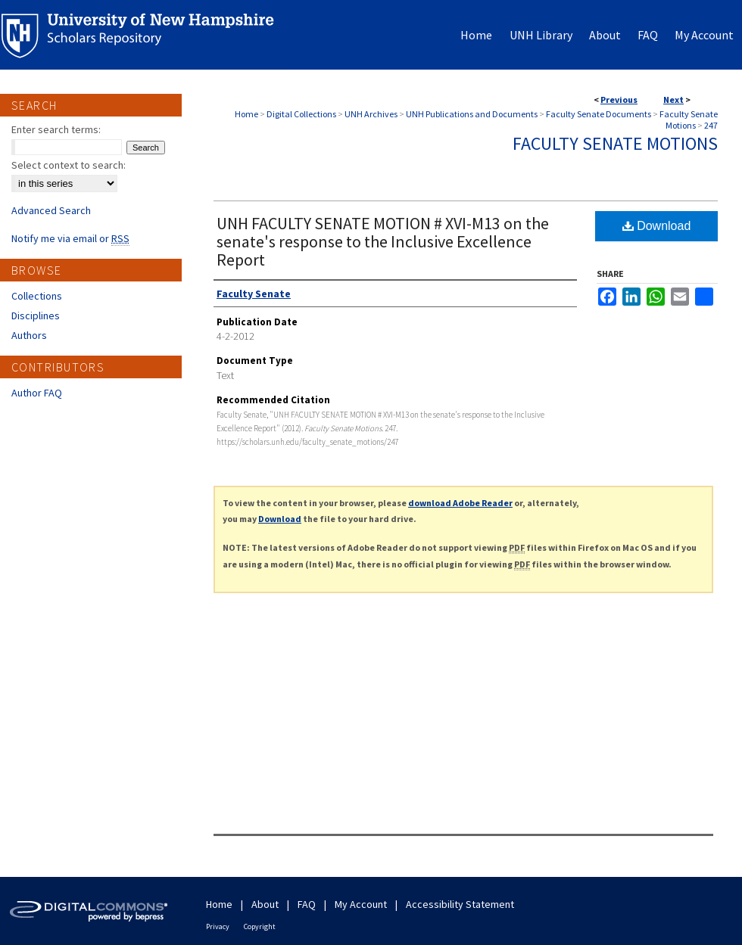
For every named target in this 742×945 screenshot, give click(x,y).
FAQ (307, 904)
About (265, 904)
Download (656, 225)
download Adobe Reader (460, 502)
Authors (29, 335)
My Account (361, 904)
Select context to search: (68, 165)
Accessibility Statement (460, 904)
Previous (619, 99)
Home (246, 114)
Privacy (217, 926)
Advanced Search (51, 210)
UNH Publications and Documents (472, 114)
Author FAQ (36, 392)
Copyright (260, 926)
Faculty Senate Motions (688, 119)
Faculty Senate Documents (598, 114)
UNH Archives (371, 114)
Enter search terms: (56, 129)
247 (711, 125)
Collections (36, 296)
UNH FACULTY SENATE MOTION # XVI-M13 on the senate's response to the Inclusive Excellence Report (383, 241)
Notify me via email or (70, 238)
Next (673, 99)
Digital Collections (301, 114)
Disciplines (35, 315)
